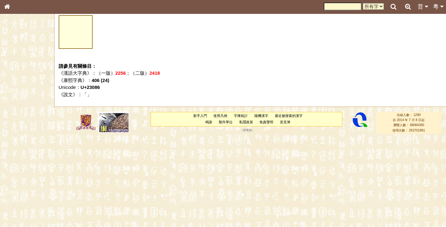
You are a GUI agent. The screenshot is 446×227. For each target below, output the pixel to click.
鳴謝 (208, 122)
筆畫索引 (15, 90)
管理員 (247, 130)
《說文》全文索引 (23, 194)
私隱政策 (246, 122)
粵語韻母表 (17, 135)
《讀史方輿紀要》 (23, 199)
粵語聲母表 (17, 129)
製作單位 (226, 122)
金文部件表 (17, 101)
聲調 (30, 166)
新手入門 (200, 116)
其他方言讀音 (19, 177)
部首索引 (15, 84)
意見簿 (285, 122)
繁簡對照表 (17, 211)
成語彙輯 (15, 205)
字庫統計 (241, 116)
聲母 (12, 166)
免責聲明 (266, 122)
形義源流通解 (19, 107)
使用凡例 (220, 116)
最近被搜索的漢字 (289, 116)
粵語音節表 (17, 123)
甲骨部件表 (17, 95)
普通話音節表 (19, 171)
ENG (27, 69)
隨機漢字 (261, 116)
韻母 (21, 166)
